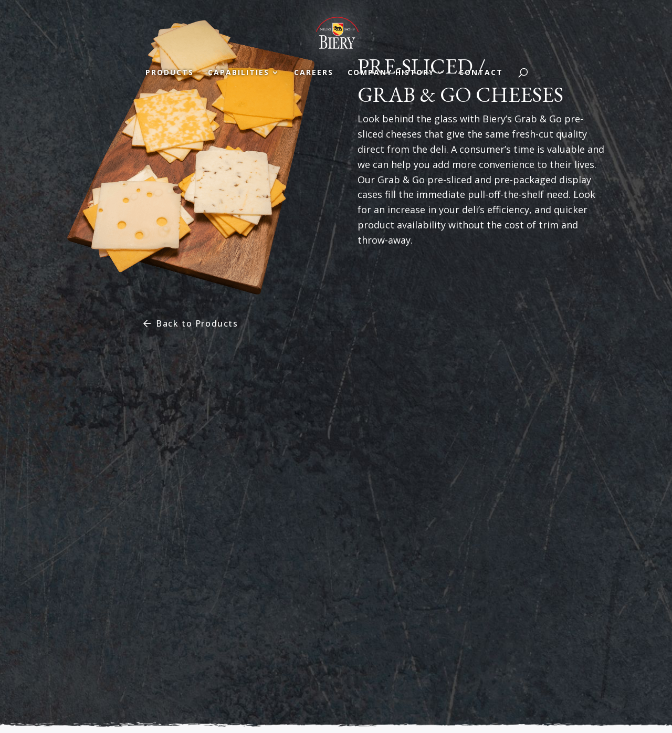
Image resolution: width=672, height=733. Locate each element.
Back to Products (197, 323)
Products (169, 73)
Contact (481, 73)
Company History (391, 73)
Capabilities (238, 73)
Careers (313, 73)
